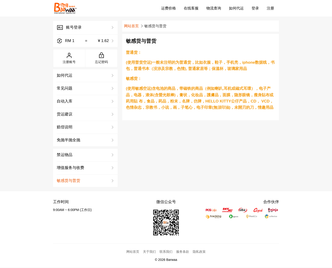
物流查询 (213, 8)
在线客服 (191, 8)
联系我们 (166, 251)
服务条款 (182, 251)
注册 (270, 8)
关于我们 (149, 251)
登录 (255, 8)
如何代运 (236, 8)
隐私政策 (199, 251)
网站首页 (131, 26)
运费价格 (168, 8)
